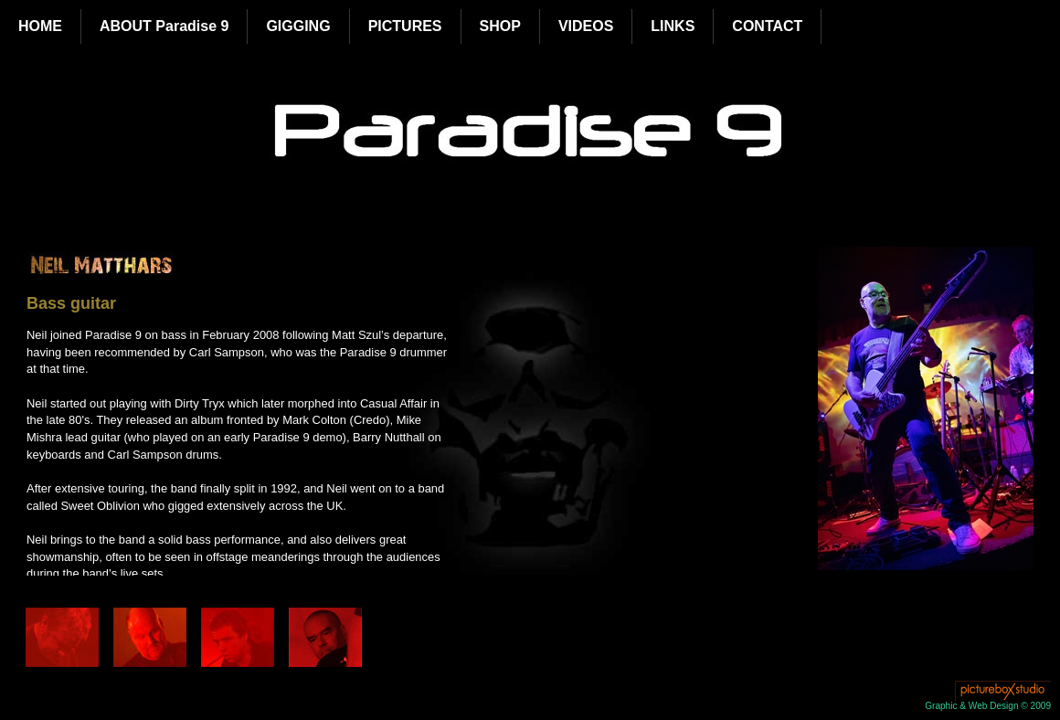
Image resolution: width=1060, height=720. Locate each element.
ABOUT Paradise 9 (164, 26)
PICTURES (405, 26)
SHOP (500, 26)
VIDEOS (585, 26)
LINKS (672, 26)
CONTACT (767, 26)
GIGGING (298, 26)
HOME (40, 26)
